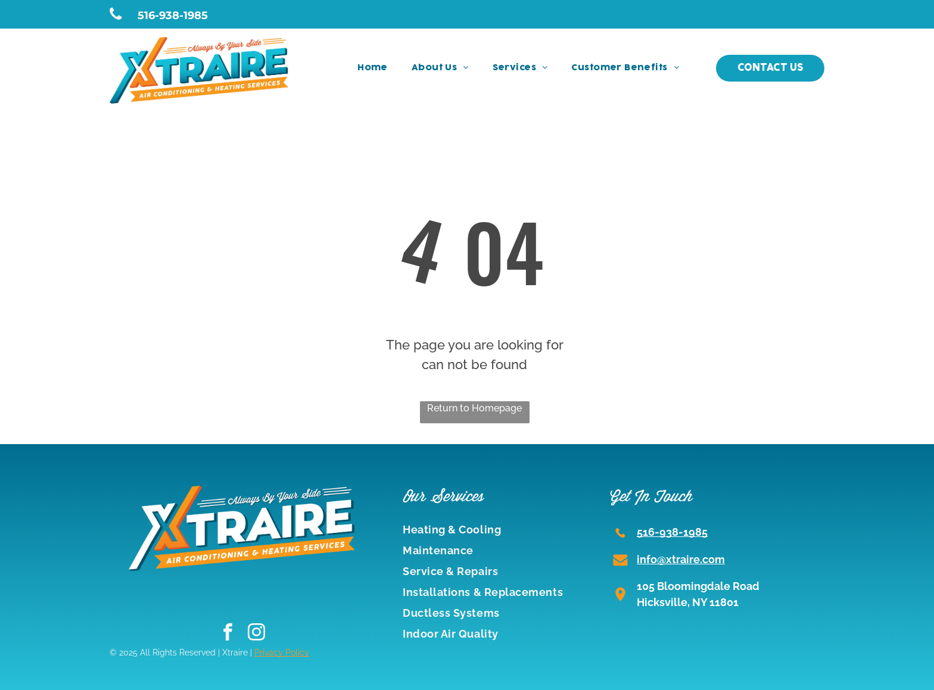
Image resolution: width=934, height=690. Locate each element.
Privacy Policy (281, 652)
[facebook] (228, 633)
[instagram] (256, 633)
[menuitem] (372, 68)
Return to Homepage (474, 408)
